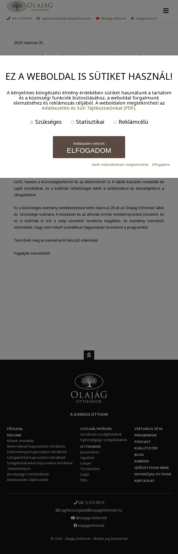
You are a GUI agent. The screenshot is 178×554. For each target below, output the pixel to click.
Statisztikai (87, 121)
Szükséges (46, 121)
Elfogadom (161, 164)
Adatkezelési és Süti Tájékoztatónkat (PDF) (88, 108)
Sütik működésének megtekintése (120, 164)
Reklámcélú (131, 121)
